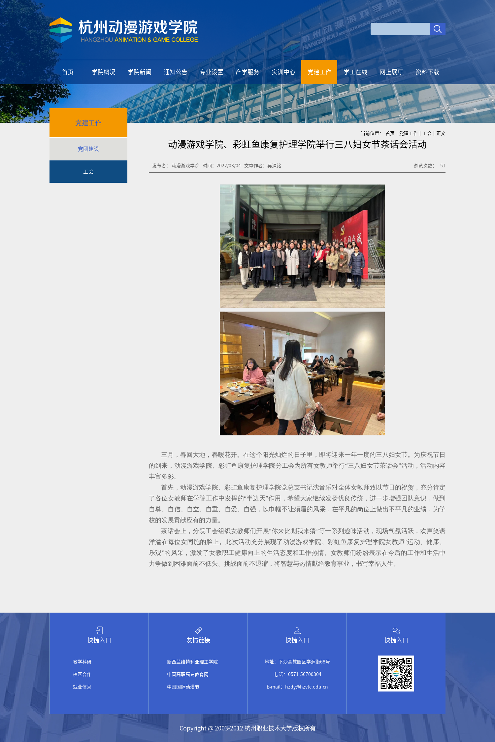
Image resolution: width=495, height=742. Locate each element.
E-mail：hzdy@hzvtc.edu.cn (297, 687)
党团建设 (88, 149)
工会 (88, 171)
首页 (68, 72)
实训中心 (283, 72)
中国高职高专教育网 (188, 674)
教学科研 (82, 661)
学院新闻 (139, 72)
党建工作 (319, 72)
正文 (441, 133)
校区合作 (82, 674)
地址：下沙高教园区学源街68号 (297, 661)
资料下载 (427, 72)
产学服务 (247, 72)
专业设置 (211, 72)
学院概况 (104, 72)
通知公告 (175, 72)
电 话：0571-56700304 (297, 674)
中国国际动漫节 (183, 687)
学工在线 (355, 72)
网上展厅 (391, 72)
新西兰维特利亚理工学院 (192, 661)
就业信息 (82, 687)
